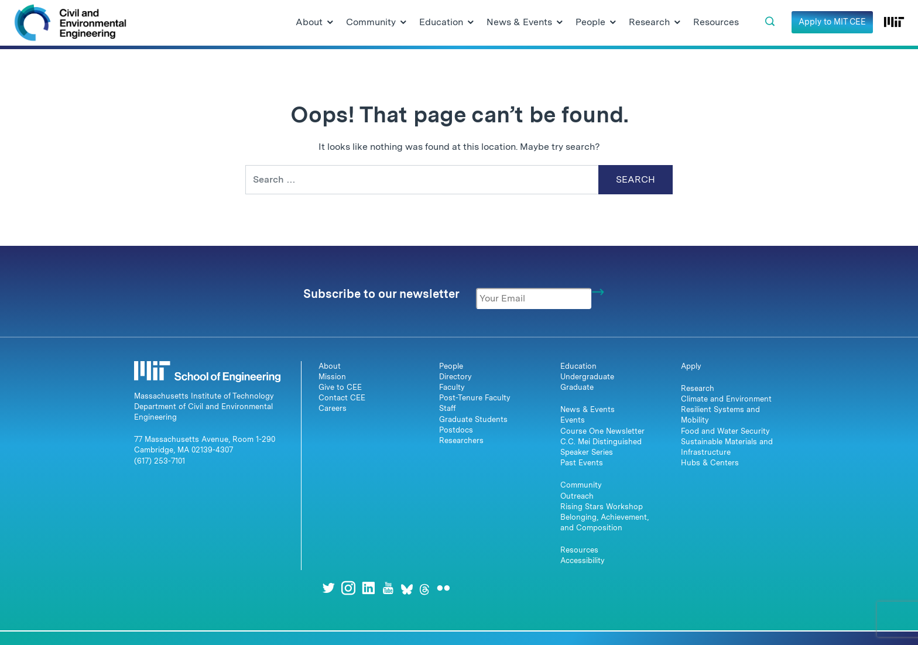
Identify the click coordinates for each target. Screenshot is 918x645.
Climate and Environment (726, 398)
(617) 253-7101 (159, 461)
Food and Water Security (725, 431)
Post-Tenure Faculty (475, 397)
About (329, 366)
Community (581, 485)
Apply (691, 366)
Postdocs (456, 430)
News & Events (587, 409)
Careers (332, 408)
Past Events (581, 462)
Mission (332, 376)
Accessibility (582, 560)
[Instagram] (348, 587)
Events (572, 420)
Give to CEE (340, 387)
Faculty (452, 387)
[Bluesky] (407, 587)
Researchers (461, 440)
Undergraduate (587, 376)
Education (578, 366)
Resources (579, 549)
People (451, 366)
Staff (447, 408)
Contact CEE (341, 397)
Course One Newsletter (602, 431)
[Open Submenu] (330, 22)
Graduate (577, 387)
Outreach (577, 496)
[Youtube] (388, 587)
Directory (455, 376)
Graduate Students (473, 419)
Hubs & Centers (710, 462)
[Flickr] (443, 587)
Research (697, 388)
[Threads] (424, 587)
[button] (769, 21)
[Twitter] (328, 587)
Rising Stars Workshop (601, 506)
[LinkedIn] (368, 587)
